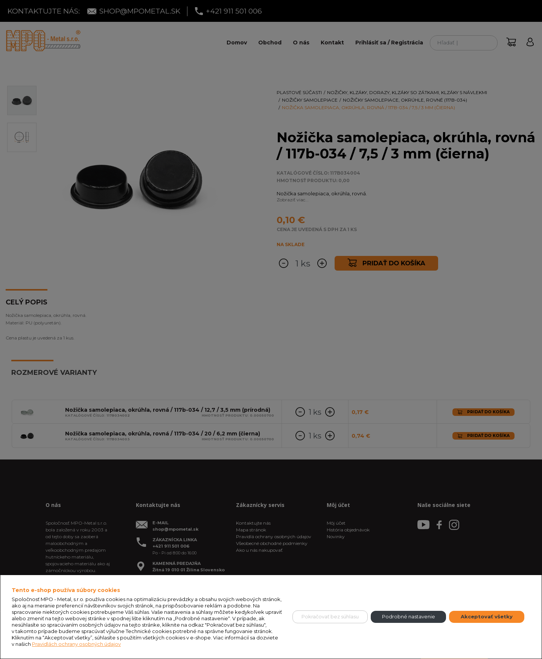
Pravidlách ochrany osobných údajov (76, 644)
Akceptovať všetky (487, 616)
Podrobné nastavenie (408, 616)
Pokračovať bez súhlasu (330, 616)
